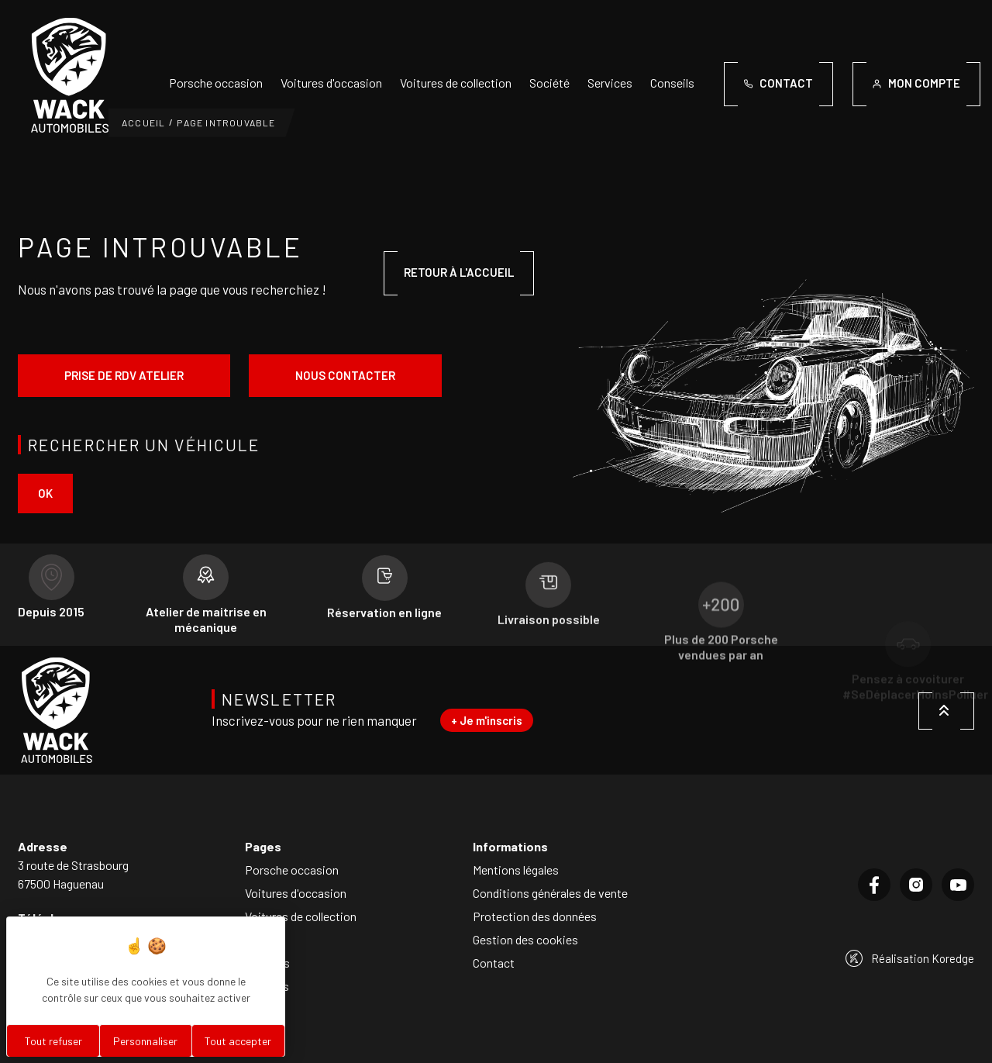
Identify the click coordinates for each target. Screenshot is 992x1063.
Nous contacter (345, 375)
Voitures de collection (456, 82)
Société (549, 82)
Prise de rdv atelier (124, 375)
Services (609, 82)
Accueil (143, 122)
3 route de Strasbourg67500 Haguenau (73, 874)
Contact (494, 962)
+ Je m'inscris (486, 720)
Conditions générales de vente (550, 892)
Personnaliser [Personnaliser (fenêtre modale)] (145, 1040)
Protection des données (535, 916)
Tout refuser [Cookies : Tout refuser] (53, 1040)
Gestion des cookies (525, 939)
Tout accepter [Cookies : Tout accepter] (238, 1040)
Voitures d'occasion (331, 82)
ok (45, 493)
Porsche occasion (216, 82)
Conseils (672, 82)
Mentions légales (516, 869)
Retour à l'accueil (459, 272)
